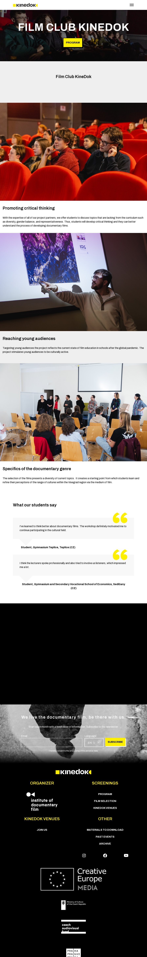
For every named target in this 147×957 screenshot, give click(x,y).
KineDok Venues (105, 808)
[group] (51, 740)
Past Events (105, 836)
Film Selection (105, 801)
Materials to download (105, 829)
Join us (42, 829)
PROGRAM (105, 794)
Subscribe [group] (115, 742)
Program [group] (73, 42)
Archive (105, 843)
